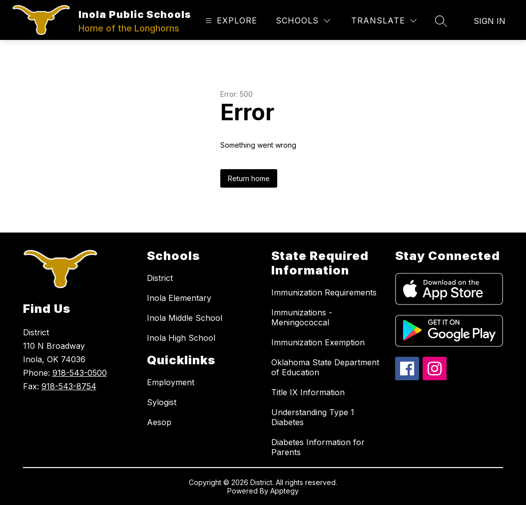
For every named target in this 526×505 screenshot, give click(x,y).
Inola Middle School (184, 318)
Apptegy (284, 491)
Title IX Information (308, 392)
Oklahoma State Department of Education (325, 367)
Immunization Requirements (324, 292)
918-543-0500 (79, 373)
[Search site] (441, 21)
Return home (249, 178)
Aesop (159, 422)
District (160, 278)
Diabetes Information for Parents (318, 447)
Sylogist (161, 402)
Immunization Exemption (318, 342)
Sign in (490, 21)
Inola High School (181, 338)
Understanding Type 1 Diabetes (312, 417)
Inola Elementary (179, 298)
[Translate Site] (384, 20)
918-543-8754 (68, 386)
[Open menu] (230, 20)
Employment (170, 382)
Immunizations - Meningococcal (301, 317)
